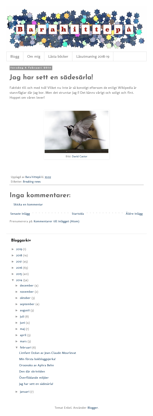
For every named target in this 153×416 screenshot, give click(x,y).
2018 (19, 255)
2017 (19, 261)
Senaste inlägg (20, 213)
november (27, 291)
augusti (25, 310)
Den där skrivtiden (32, 371)
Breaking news (32, 181)
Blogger (92, 407)
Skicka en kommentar (28, 204)
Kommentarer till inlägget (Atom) (56, 221)
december (27, 285)
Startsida (78, 213)
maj (23, 329)
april (23, 335)
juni (23, 322)
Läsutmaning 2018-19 (92, 56)
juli (22, 316)
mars (24, 341)
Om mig (33, 56)
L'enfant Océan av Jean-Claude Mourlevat (47, 353)
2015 (19, 274)
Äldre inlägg (134, 213)
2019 (19, 249)
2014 (19, 280)
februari (26, 347)
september (28, 304)
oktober (26, 298)
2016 (19, 267)
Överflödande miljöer (34, 377)
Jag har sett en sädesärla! (36, 384)
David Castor (79, 156)
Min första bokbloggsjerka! (37, 359)
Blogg (14, 56)
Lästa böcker (58, 56)
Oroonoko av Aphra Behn (36, 365)
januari (25, 391)
